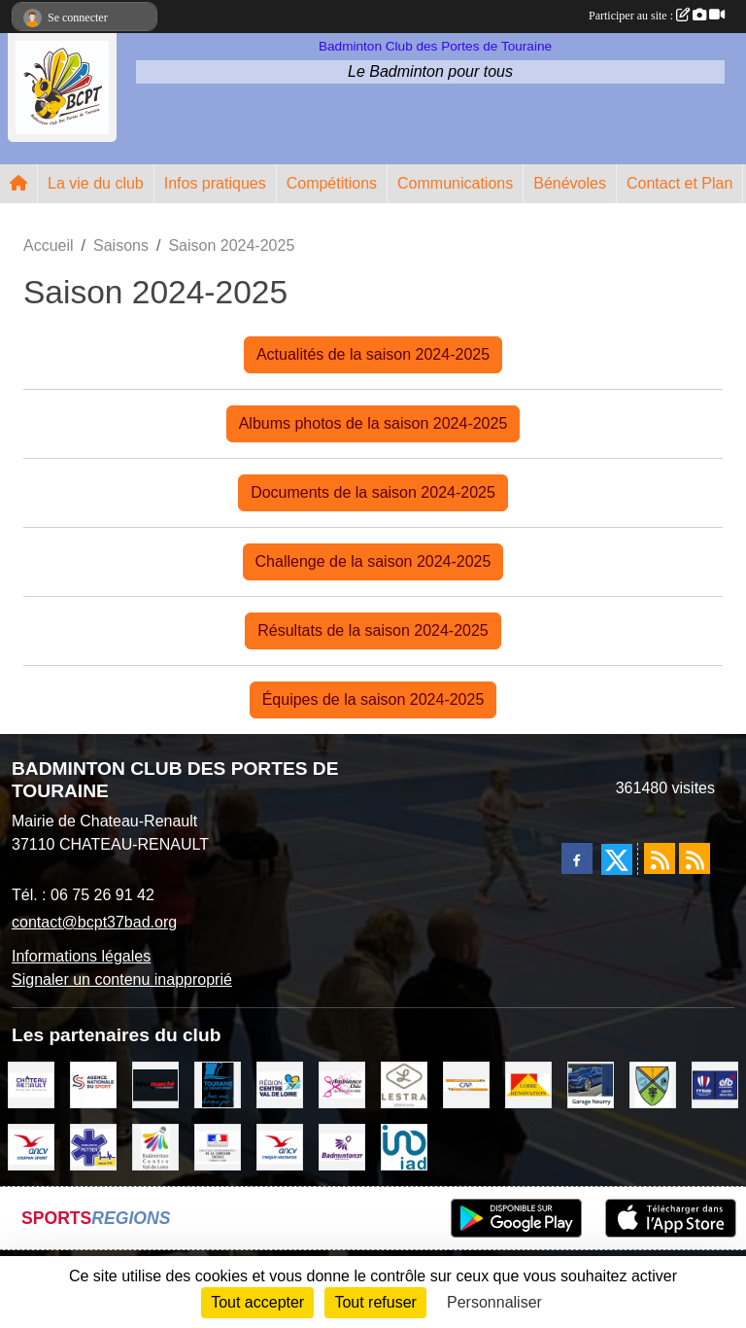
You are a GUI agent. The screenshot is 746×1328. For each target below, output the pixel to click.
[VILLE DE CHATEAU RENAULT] (31, 1083)
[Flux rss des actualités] (659, 858)
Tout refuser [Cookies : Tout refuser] (375, 1302)
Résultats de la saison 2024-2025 (373, 630)
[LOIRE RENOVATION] (528, 1083)
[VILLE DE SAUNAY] (652, 1083)
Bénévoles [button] (569, 183)
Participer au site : (657, 15)
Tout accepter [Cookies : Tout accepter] (257, 1302)
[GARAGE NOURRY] (590, 1083)
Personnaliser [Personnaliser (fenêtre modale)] (494, 1302)
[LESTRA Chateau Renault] (404, 1083)
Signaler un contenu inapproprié (122, 979)
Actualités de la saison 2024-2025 (373, 354)
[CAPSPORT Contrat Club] (466, 1083)
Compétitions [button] (332, 183)
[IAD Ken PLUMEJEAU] (404, 1145)
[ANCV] (31, 1145)
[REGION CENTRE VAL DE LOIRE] (279, 1083)
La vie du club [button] (96, 183)
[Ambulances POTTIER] (93, 1145)
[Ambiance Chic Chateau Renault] (342, 1083)
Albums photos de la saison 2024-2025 (373, 423)
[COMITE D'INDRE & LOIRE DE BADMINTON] (342, 1145)
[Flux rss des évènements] (694, 858)
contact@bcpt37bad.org (94, 922)
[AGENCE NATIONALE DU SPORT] (93, 1083)
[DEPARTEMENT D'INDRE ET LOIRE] (217, 1083)
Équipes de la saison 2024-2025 (373, 699)
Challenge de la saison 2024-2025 (373, 561)
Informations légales (81, 956)
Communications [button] (455, 183)
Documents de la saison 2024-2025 (373, 492)
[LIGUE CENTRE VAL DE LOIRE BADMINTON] (155, 1145)
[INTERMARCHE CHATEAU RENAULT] (155, 1083)
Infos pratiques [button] (215, 183)
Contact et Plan (679, 183)
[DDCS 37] (217, 1145)
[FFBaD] (715, 1083)
